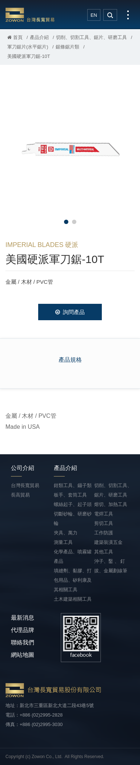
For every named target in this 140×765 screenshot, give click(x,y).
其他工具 (103, 551)
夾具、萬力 (65, 533)
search (110, 15)
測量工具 (63, 542)
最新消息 (22, 618)
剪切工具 (103, 523)
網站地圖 (22, 655)
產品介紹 (39, 37)
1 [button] (66, 222)
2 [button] (74, 222)
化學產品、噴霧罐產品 (73, 556)
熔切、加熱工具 (110, 504)
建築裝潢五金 (108, 542)
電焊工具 (103, 514)
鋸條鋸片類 (67, 47)
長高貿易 (20, 495)
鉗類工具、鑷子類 (73, 485)
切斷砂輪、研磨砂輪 (73, 518)
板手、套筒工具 (70, 495)
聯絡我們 (22, 642)
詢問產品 (70, 312)
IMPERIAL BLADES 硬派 (41, 244)
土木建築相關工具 (73, 599)
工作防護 (103, 533)
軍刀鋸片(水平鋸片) (27, 47)
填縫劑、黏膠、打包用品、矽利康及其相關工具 (73, 580)
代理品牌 (22, 630)
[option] (70, 147)
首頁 (15, 37)
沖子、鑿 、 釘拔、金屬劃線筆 (110, 565)
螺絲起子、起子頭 (73, 504)
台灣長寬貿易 (30, 14)
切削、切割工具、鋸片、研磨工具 (91, 37)
